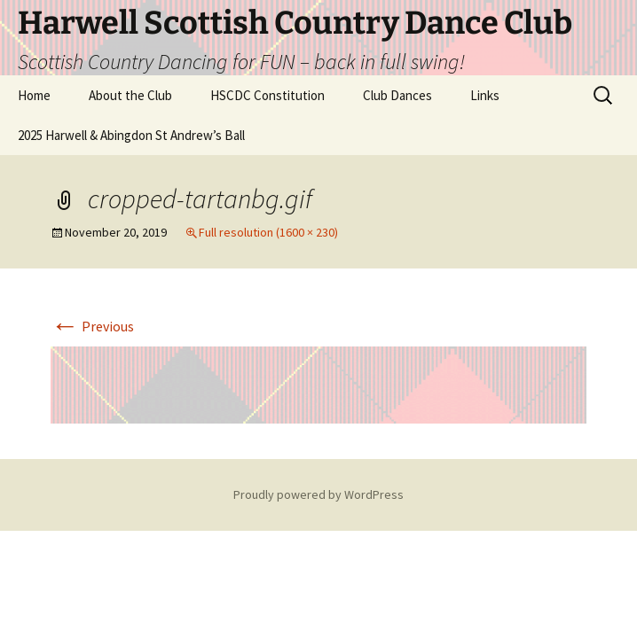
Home (34, 95)
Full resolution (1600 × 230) (268, 232)
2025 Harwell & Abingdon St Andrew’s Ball (131, 135)
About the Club (130, 95)
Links (484, 95)
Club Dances (397, 95)
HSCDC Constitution (267, 95)
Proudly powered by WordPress (318, 494)
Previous (92, 326)
